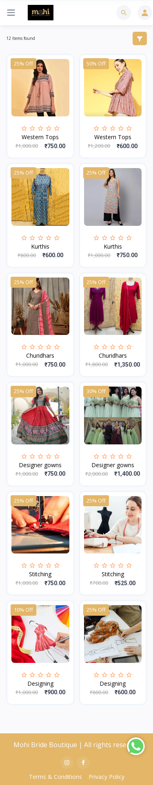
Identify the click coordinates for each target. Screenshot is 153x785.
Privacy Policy (106, 777)
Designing (40, 683)
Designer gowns (40, 465)
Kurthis (40, 246)
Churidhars (40, 355)
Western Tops (40, 137)
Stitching (40, 574)
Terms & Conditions (55, 777)
